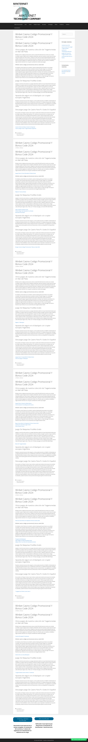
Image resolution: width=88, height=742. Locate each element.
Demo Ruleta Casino (19, 426)
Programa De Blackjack (20, 539)
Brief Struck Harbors (20, 134)
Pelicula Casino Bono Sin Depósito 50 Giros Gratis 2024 (27, 520)
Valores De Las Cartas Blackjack (22, 654)
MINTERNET (20, 3)
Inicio (26, 24)
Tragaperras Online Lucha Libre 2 (22, 591)
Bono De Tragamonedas (20, 444)
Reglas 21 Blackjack (19, 322)
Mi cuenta (44, 24)
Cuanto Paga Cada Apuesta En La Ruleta (24, 211)
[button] (79, 739)
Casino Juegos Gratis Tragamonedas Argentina (25, 128)
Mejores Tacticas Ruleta (20, 191)
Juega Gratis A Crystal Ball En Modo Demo (24, 357)
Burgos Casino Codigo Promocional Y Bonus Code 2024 (27, 247)
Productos (62, 24)
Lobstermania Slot (20, 135)
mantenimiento (17, 27)
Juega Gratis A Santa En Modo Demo (23, 403)
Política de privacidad (18, 24)
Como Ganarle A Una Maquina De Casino (24, 404)
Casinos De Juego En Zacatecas (22, 636)
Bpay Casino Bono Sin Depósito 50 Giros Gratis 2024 (26, 423)
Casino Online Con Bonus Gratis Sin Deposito (25, 127)
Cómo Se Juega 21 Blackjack (21, 358)
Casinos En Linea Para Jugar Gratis (23, 424)
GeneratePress (51, 740)
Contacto (67, 24)
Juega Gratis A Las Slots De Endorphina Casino (25, 542)
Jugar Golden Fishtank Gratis (21, 209)
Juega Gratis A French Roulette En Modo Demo (25, 173)
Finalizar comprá (37, 24)
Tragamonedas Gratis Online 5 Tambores (24, 672)
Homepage (50, 24)
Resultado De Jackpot (20, 212)
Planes (56, 24)
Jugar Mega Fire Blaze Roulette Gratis (23, 540)
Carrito (30, 24)
